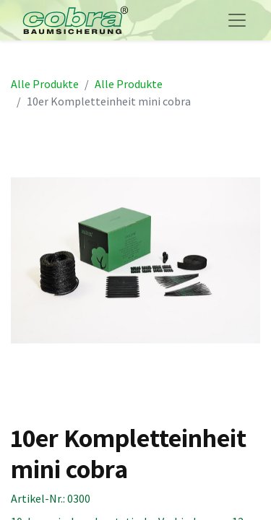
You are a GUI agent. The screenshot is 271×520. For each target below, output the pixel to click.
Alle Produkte (45, 84)
